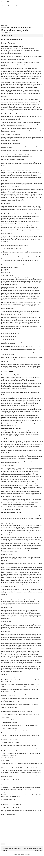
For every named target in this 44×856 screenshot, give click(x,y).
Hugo (25, 854)
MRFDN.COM (5, 1)
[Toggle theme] (10, 1)
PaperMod (28, 854)
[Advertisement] (22, 15)
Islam (6, 25)
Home (2, 25)
